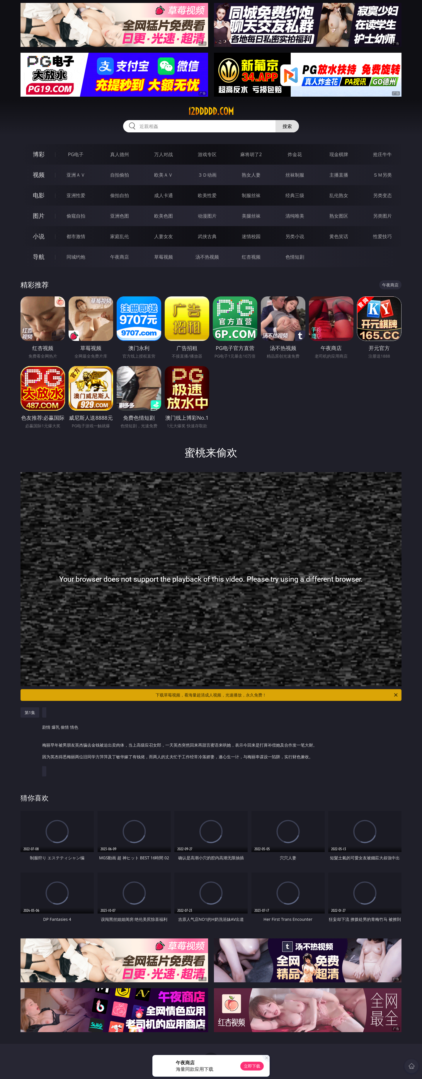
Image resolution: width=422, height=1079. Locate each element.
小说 (39, 236)
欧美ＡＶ (163, 175)
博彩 (39, 154)
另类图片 (382, 216)
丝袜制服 (294, 175)
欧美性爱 (207, 195)
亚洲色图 (119, 216)
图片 (39, 216)
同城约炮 (76, 257)
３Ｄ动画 (207, 175)
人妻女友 (163, 236)
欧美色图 (163, 216)
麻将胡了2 (251, 154)
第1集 (30, 712)
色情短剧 (294, 257)
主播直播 (338, 175)
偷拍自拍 (119, 195)
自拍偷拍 (119, 175)
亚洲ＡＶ (76, 175)
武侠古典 (207, 236)
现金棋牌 (338, 154)
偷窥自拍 (76, 216)
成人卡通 (163, 195)
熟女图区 (338, 216)
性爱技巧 (382, 236)
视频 (39, 175)
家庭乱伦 (119, 236)
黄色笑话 (338, 236)
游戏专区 (207, 154)
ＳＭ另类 (382, 175)
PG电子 (76, 154)
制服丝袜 (251, 195)
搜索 (287, 126)
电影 (39, 195)
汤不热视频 (207, 257)
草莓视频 (163, 257)
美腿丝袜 (251, 216)
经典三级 (294, 195)
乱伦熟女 (338, 195)
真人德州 (119, 154)
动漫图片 (207, 216)
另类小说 (294, 236)
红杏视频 (251, 257)
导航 (39, 257)
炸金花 (295, 154)
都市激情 (76, 236)
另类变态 (382, 195)
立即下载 (252, 1066)
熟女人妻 (251, 175)
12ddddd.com (211, 111)
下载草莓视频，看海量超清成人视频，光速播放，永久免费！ (277, 695)
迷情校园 (251, 236)
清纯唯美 (294, 216)
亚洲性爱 (76, 195)
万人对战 (163, 154)
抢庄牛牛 (382, 154)
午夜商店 (119, 257)
